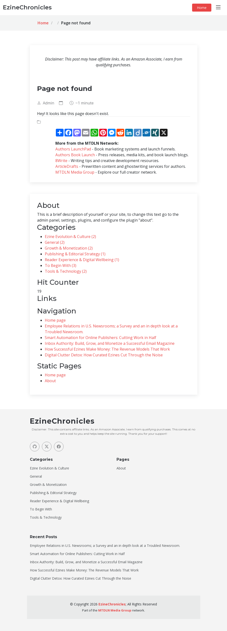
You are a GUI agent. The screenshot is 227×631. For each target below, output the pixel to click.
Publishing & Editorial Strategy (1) (75, 254)
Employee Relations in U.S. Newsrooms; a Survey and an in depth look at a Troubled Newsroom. (105, 545)
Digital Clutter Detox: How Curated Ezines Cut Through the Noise (104, 355)
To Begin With (41, 509)
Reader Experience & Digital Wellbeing (59, 501)
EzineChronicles (112, 604)
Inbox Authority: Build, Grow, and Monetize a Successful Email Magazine (110, 343)
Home (202, 7)
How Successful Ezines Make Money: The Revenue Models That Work (107, 349)
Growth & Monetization (48, 484)
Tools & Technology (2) (66, 271)
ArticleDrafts (66, 166)
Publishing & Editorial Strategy (53, 493)
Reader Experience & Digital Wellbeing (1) (82, 259)
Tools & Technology (46, 517)
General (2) (55, 242)
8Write (61, 160)
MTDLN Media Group (74, 172)
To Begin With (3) (60, 265)
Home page (55, 320)
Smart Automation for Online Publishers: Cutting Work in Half (100, 337)
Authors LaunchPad (73, 149)
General (36, 476)
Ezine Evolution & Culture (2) (70, 236)
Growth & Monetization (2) (69, 248)
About (50, 380)
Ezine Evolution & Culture (49, 468)
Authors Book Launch (75, 154)
